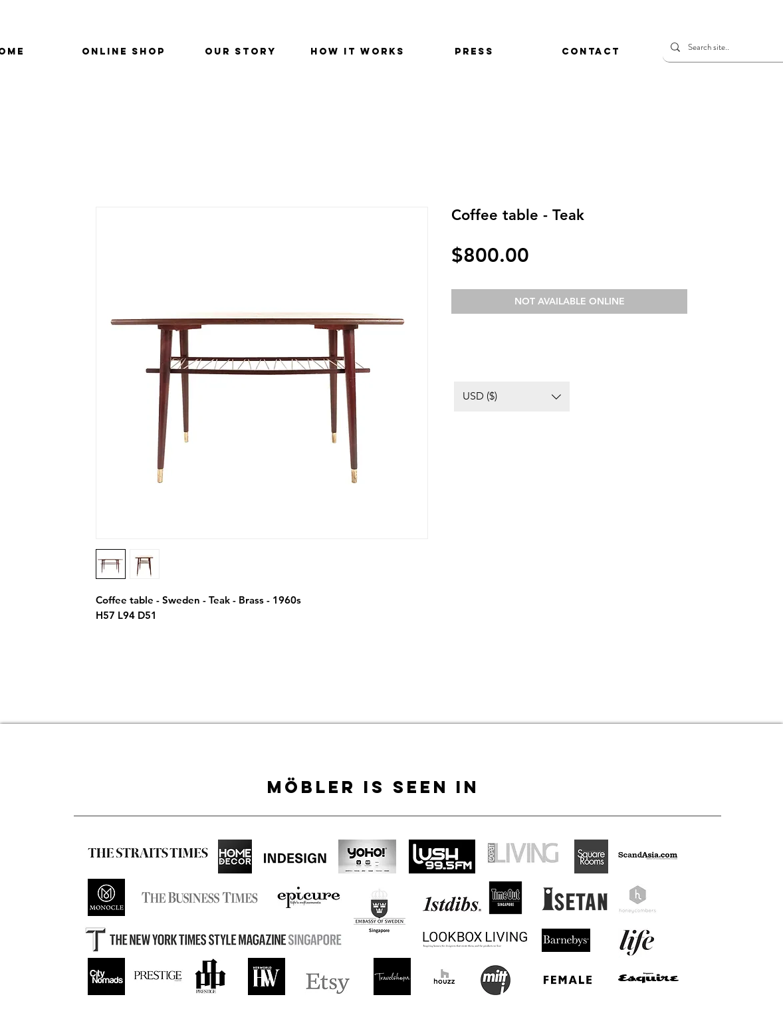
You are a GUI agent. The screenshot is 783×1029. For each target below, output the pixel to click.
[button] (512, 396)
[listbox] (512, 396)
